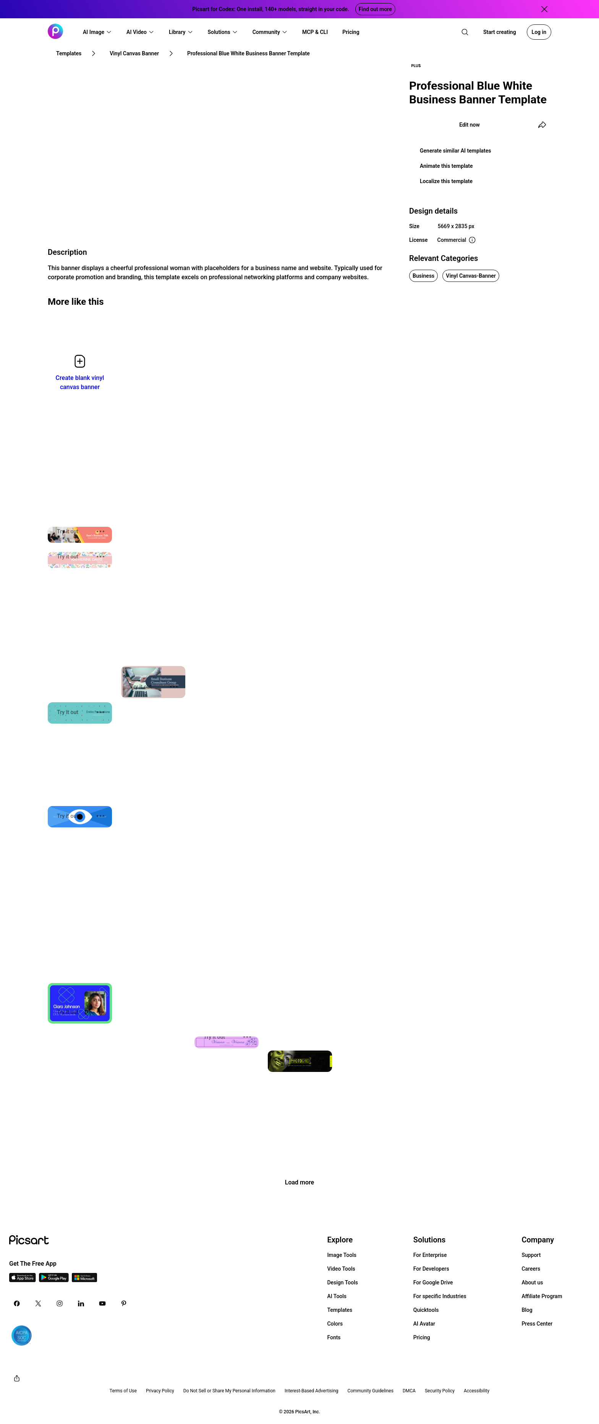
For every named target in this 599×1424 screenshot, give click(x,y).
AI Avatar (424, 1324)
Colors (335, 1324)
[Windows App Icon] (84, 1280)
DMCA (409, 1390)
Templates (339, 1310)
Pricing (421, 1337)
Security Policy (440, 1390)
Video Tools (341, 1269)
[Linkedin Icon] (81, 1303)
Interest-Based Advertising (311, 1390)
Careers (530, 1269)
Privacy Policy (160, 1390)
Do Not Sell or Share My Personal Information (229, 1390)
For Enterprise (430, 1255)
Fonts (333, 1337)
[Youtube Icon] (102, 1303)
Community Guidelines (370, 1390)
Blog (526, 1310)
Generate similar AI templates (455, 151)
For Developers (431, 1269)
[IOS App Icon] (22, 1280)
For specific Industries (439, 1296)
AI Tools (336, 1296)
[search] (465, 32)
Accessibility (476, 1390)
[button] (97, 32)
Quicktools (426, 1310)
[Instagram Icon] (59, 1303)
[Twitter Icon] (38, 1303)
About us (532, 1282)
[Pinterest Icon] (123, 1303)
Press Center (536, 1324)
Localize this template (446, 181)
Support (531, 1255)
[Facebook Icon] (16, 1303)
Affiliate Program (541, 1296)
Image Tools (341, 1255)
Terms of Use (123, 1390)
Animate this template (446, 166)
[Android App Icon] (54, 1280)
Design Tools (342, 1282)
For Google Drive (433, 1282)
